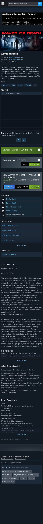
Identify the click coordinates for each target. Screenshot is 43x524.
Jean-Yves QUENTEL (16, 59)
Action (5, 86)
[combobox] (23, 4)
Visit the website (9, 232)
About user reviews (7, 460)
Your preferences (20, 460)
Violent (28, 86)
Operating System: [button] (9, 480)
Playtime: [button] (5, 476)
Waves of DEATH (21, 181)
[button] (21, 95)
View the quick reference (12, 237)
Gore (20, 86)
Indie (13, 86)
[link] (22, 188)
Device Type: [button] (7, 483)
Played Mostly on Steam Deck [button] (25, 476)
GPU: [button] (30, 480)
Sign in (3, 134)
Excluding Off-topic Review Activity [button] (15, 473)
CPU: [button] (22, 480)
